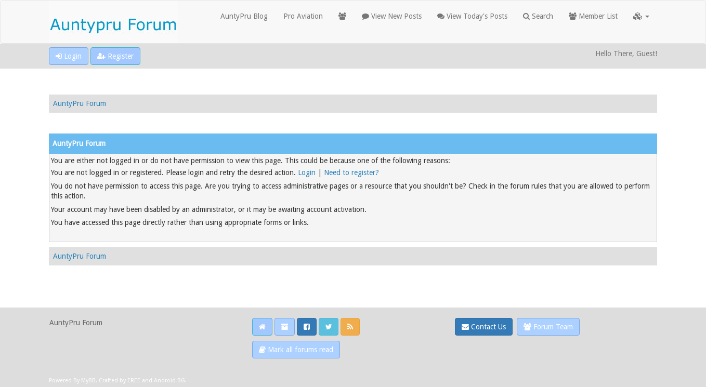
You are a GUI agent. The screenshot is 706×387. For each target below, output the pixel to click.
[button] (641, 16)
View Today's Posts (472, 16)
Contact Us (484, 327)
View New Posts (392, 16)
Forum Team (548, 327)
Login (69, 56)
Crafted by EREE (119, 380)
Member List (593, 16)
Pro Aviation (303, 16)
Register (115, 56)
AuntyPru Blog (244, 16)
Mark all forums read (296, 349)
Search (538, 16)
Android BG (169, 380)
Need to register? (351, 172)
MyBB (88, 380)
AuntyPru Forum (79, 103)
